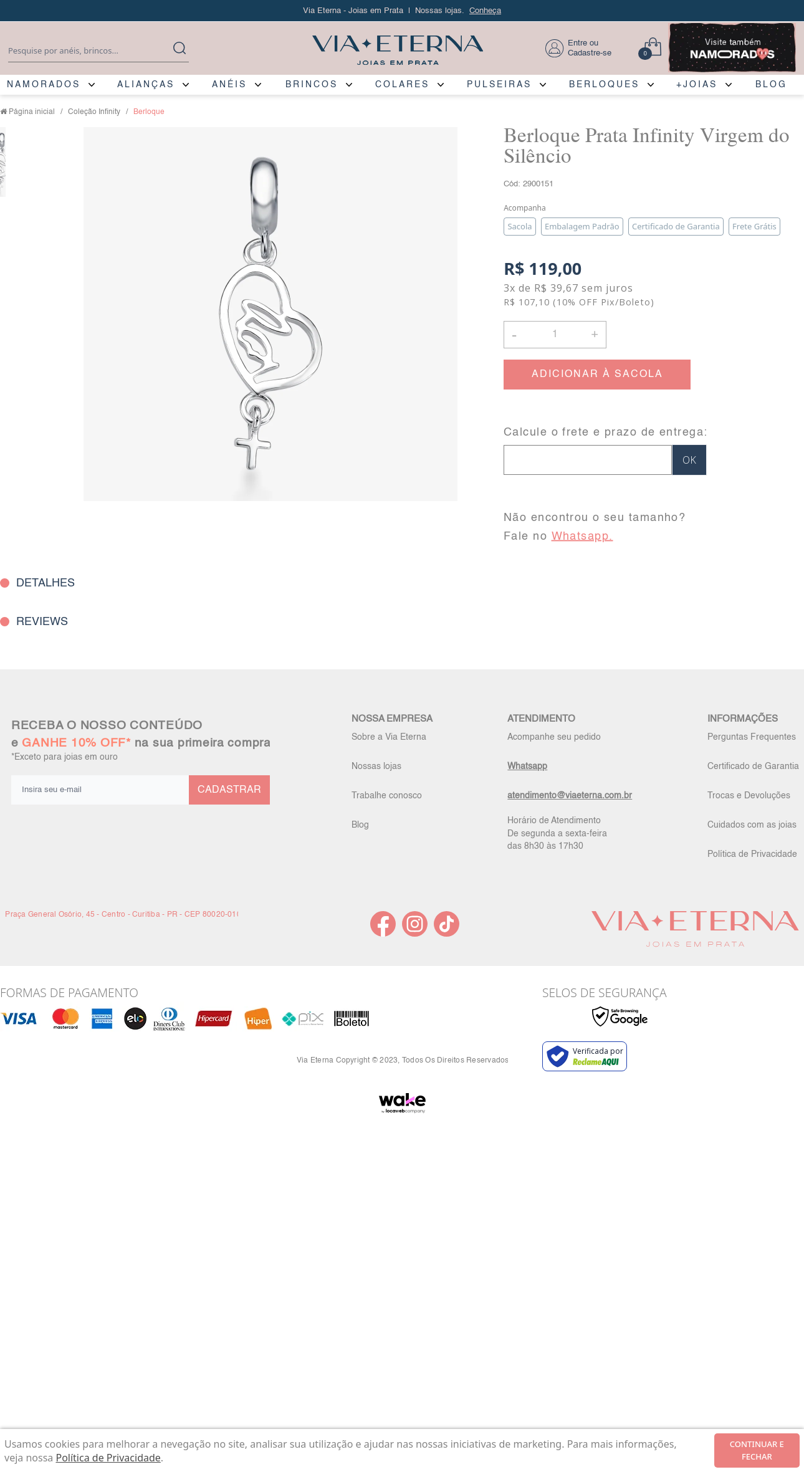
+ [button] (594, 333)
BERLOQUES (604, 84)
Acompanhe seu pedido (554, 737)
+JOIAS (696, 84)
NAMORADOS (43, 84)
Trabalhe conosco (387, 795)
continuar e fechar (757, 1450)
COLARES (402, 84)
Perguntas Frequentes (751, 737)
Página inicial (32, 112)
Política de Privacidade (752, 854)
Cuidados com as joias (752, 825)
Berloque (149, 112)
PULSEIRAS (499, 84)
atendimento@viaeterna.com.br (569, 795)
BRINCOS (311, 84)
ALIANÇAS (146, 84)
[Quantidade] (555, 334)
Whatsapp (527, 766)
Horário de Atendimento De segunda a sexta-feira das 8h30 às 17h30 (557, 833)
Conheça (485, 11)
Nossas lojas (376, 766)
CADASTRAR (229, 790)
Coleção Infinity (94, 112)
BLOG (771, 84)
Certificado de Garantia (753, 766)
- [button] (514, 334)
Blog (360, 825)
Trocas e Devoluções (748, 795)
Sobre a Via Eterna (389, 737)
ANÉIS (229, 84)
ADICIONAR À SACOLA (597, 375)
